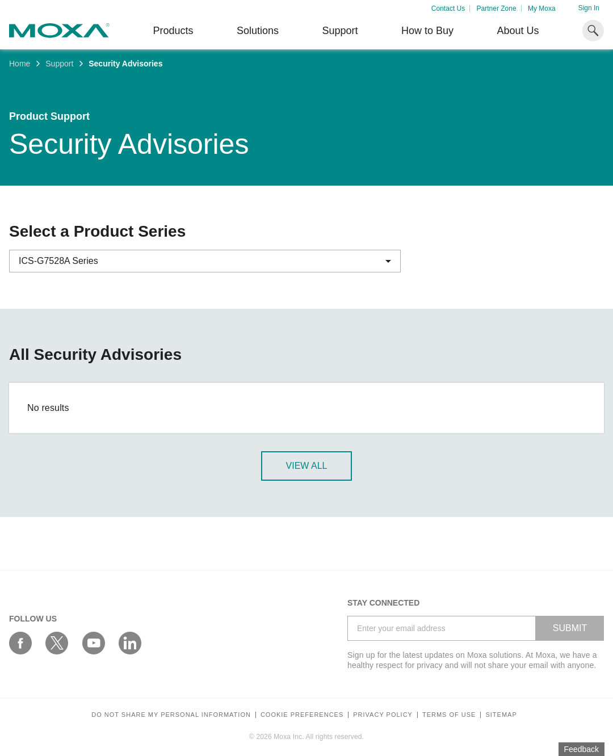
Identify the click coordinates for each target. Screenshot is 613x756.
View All (307, 466)
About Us (518, 30)
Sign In (588, 8)
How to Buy (427, 30)
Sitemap (501, 715)
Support (340, 30)
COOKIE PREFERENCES (302, 715)
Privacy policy (383, 715)
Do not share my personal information (171, 715)
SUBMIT (570, 628)
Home (19, 63)
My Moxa (542, 8)
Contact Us (448, 8)
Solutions (258, 30)
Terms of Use (449, 715)
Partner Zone (497, 8)
